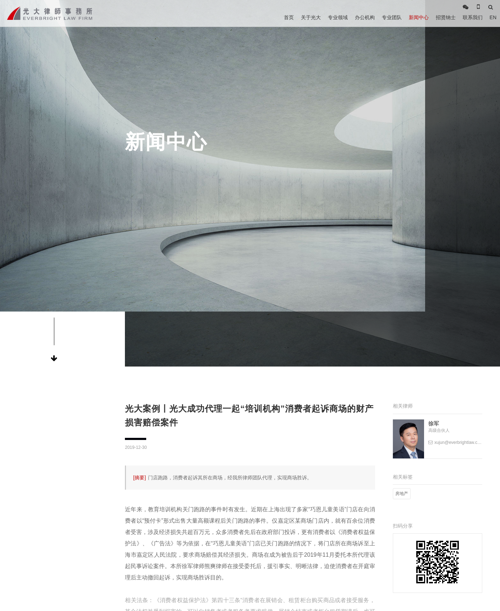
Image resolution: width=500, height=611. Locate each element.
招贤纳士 (446, 17)
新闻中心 (419, 17)
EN (493, 17)
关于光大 (311, 17)
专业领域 (338, 17)
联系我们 (473, 17)
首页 (289, 17)
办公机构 (365, 17)
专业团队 (392, 17)
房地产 (401, 493)
